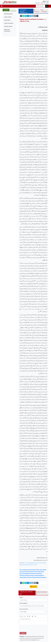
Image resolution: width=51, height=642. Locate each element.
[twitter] (26, 16)
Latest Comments (8, 23)
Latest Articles (7, 17)
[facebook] (21, 16)
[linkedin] (28, 16)
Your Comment (24, 609)
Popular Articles (8, 26)
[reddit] (33, 16)
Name (21, 597)
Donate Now (33, 586)
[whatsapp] (23, 16)
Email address (23, 603)
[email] (35, 16)
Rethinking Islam (8, 14)
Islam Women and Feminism (40, 577)
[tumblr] (37, 16)
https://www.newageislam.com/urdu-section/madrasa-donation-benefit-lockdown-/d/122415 (33, 564)
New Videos (7, 20)
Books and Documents (7, 30)
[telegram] (30, 16)
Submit (23, 627)
